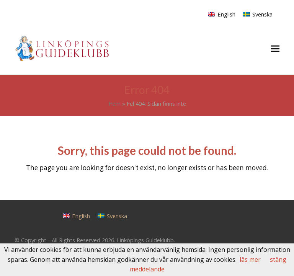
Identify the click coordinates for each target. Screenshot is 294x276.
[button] (275, 48)
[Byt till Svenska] (257, 14)
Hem (114, 103)
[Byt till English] (221, 14)
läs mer (250, 259)
